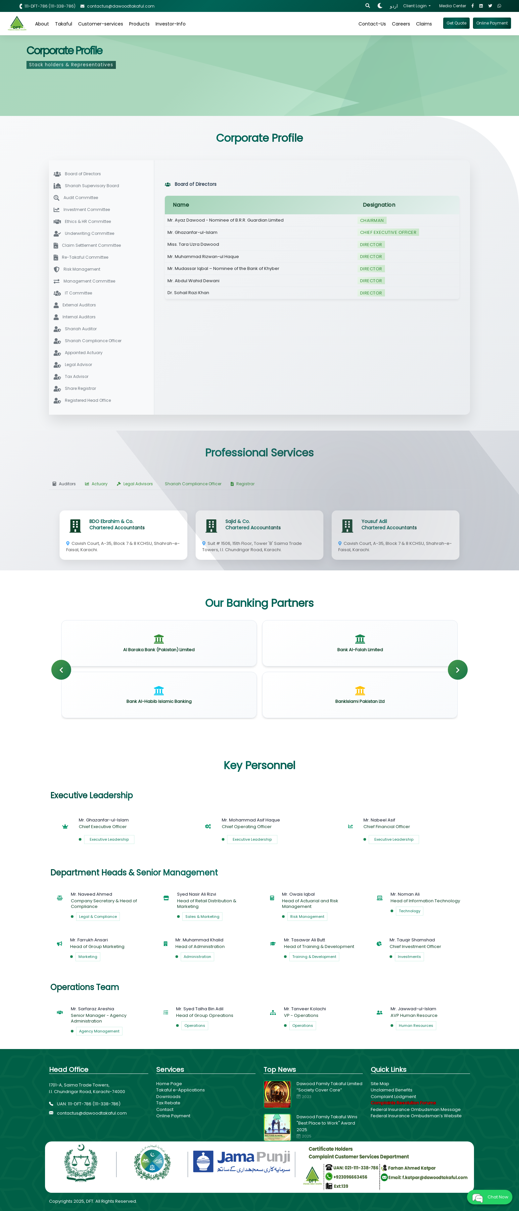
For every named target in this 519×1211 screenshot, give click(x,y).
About (42, 24)
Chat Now (489, 1197)
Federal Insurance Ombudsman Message (416, 1109)
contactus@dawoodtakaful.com (88, 1113)
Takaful (63, 24)
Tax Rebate (168, 1103)
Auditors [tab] (64, 484)
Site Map (380, 1083)
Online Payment (173, 1116)
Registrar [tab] (243, 484)
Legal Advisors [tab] (135, 484)
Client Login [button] (415, 6)
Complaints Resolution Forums (403, 1103)
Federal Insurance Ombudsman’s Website (416, 1116)
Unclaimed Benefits (391, 1090)
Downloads (168, 1096)
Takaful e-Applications (180, 1090)
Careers (401, 24)
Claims (424, 24)
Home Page (169, 1083)
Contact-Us (372, 24)
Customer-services (100, 24)
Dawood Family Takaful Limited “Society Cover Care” (329, 1086)
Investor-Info (171, 24)
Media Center (452, 6)
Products (139, 24)
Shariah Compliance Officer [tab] (193, 484)
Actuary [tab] (96, 484)
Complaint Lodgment (393, 1096)
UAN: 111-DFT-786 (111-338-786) (84, 1104)
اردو (394, 6)
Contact (164, 1109)
